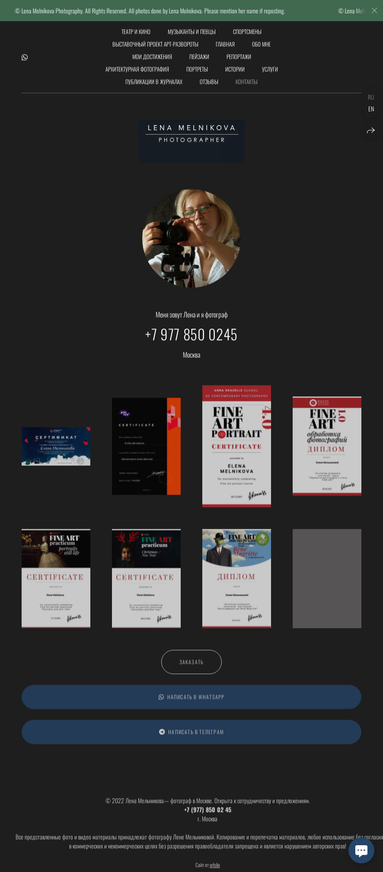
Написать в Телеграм (191, 735)
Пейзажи (199, 53)
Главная (225, 40)
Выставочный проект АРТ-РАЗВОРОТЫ (155, 40)
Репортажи (239, 53)
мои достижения (152, 53)
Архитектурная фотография (137, 65)
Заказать (191, 665)
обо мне (261, 40)
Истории (235, 65)
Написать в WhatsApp (192, 700)
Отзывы (209, 78)
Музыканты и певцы (192, 28)
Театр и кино (135, 28)
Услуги (270, 65)
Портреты (197, 65)
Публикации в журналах (153, 78)
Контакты (247, 78)
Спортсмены (247, 28)
